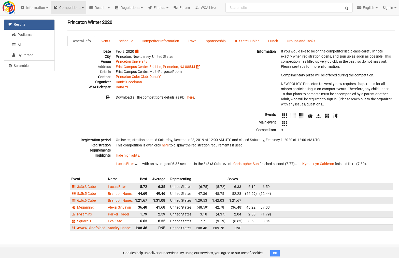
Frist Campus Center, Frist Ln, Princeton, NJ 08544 (155, 67)
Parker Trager (118, 214)
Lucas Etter (125, 164)
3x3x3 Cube (83, 187)
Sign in (389, 8)
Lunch (273, 41)
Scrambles (19, 65)
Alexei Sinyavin (119, 207)
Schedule (126, 41)
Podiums (22, 35)
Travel (192, 41)
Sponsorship (216, 41)
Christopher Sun (246, 164)
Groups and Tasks (301, 41)
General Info (81, 41)
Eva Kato (115, 221)
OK (275, 253)
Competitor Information (160, 41)
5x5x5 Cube (83, 194)
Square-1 (81, 221)
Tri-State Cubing (247, 41)
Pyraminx (81, 214)
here (190, 97)
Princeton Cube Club (132, 77)
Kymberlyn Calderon (318, 164)
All (16, 45)
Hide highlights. (128, 155)
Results (16, 24)
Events (104, 41)
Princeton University (131, 61)
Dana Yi (155, 77)
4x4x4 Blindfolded (88, 228)
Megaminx (82, 207)
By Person (23, 55)
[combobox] (289, 7)
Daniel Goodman (129, 82)
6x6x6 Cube (83, 200)
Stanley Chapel (119, 228)
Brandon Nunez (120, 194)
